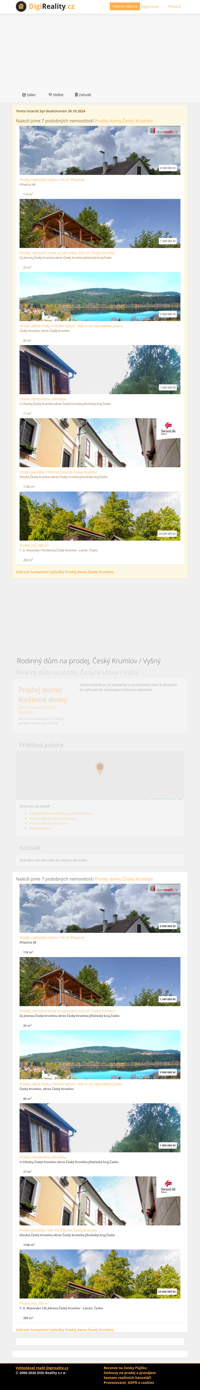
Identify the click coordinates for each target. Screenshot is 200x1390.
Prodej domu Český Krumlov (124, 121)
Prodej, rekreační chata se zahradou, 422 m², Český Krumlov (67, 252)
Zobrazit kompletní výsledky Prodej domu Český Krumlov (64, 572)
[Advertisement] (100, 50)
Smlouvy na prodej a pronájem (130, 1372)
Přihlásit (174, 6)
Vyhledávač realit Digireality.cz (42, 1367)
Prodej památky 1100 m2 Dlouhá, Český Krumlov (58, 472)
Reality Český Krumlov (48, 823)
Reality (52, 6)
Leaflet (156, 799)
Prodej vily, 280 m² (34, 545)
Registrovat (150, 6)
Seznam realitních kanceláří (127, 1377)
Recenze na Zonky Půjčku (125, 1367)
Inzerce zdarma (125, 6)
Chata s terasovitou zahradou (43, 399)
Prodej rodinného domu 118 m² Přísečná (52, 179)
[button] (100, 769)
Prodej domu (40, 828)
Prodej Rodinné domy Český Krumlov (60, 813)
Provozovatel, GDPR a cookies (129, 1382)
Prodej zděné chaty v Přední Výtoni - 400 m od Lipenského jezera (71, 326)
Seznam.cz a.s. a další (173, 799)
